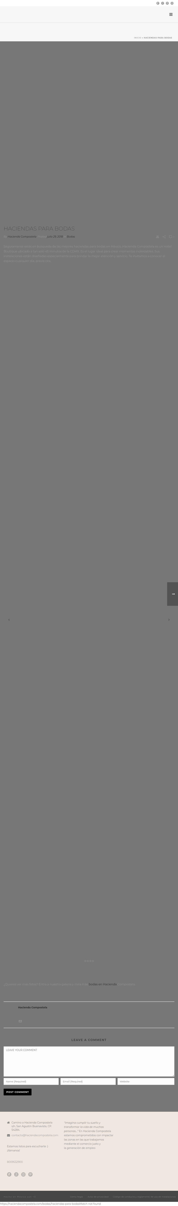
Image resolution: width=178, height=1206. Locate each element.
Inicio (137, 38)
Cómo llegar (76, 1196)
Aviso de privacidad (98, 1196)
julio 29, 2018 (55, 236)
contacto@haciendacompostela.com (35, 1135)
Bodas (71, 236)
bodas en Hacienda (103, 984)
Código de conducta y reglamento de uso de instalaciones (144, 1196)
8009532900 (15, 1162)
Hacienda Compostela (22, 236)
